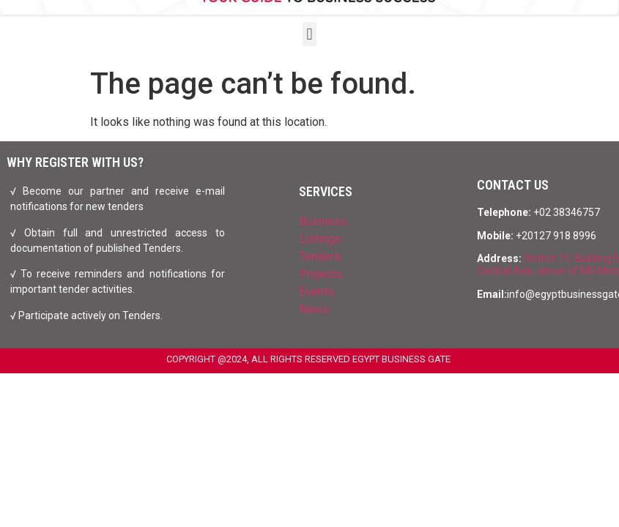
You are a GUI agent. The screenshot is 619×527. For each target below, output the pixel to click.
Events (316, 292)
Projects (320, 274)
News (314, 309)
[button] (309, 34)
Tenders (320, 257)
